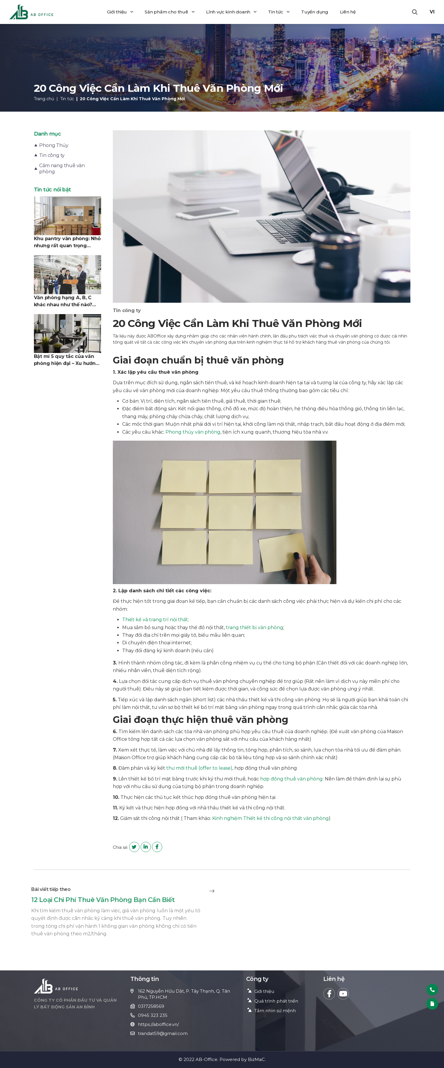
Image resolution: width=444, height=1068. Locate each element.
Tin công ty (52, 155)
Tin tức (278, 12)
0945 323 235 (152, 1015)
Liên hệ (348, 12)
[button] (414, 12)
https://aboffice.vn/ (158, 1024)
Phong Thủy (53, 145)
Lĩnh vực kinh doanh (231, 12)
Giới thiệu (120, 12)
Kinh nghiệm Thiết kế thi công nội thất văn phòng (270, 818)
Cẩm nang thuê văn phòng (62, 169)
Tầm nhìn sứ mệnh (275, 1010)
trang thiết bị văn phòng (254, 627)
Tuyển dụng (314, 12)
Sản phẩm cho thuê (169, 12)
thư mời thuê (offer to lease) (199, 768)
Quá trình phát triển (276, 1001)
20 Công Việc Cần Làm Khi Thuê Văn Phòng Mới (132, 98)
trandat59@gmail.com (163, 1033)
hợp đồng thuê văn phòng (291, 779)
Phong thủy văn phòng (192, 432)
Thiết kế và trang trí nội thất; (155, 619)
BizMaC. (257, 1059)
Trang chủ (44, 98)
